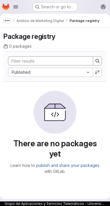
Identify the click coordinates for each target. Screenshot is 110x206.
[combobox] (50, 72)
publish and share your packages (67, 165)
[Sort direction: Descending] (97, 72)
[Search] (47, 60)
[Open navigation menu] (15, 6)
